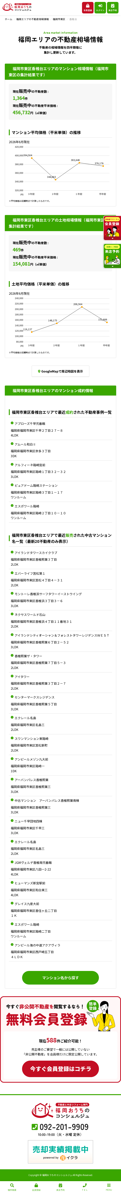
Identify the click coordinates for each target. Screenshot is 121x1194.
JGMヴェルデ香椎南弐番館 (33, 862)
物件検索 (12, 1187)
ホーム (8, 19)
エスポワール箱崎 (27, 506)
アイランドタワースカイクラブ (36, 552)
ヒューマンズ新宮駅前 (30, 883)
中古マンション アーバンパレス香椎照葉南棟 (47, 800)
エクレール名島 (25, 718)
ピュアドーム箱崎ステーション (36, 485)
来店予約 (113, 8)
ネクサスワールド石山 (30, 614)
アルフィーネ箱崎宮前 (30, 465)
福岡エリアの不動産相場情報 (32, 19)
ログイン (100, 8)
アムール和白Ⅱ (25, 444)
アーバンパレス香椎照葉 (31, 779)
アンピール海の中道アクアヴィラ (37, 945)
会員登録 (88, 8)
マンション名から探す (60, 977)
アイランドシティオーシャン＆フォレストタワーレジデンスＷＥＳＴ (62, 635)
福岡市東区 (59, 19)
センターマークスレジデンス (35, 697)
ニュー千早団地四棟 (28, 821)
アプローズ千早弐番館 (30, 423)
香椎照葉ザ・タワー (28, 656)
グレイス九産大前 (27, 903)
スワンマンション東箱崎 (31, 738)
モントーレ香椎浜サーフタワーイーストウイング (48, 594)
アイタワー (22, 676)
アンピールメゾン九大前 (31, 759)
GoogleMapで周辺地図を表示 (60, 371)
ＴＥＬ (85, 1187)
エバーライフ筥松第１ (30, 573)
